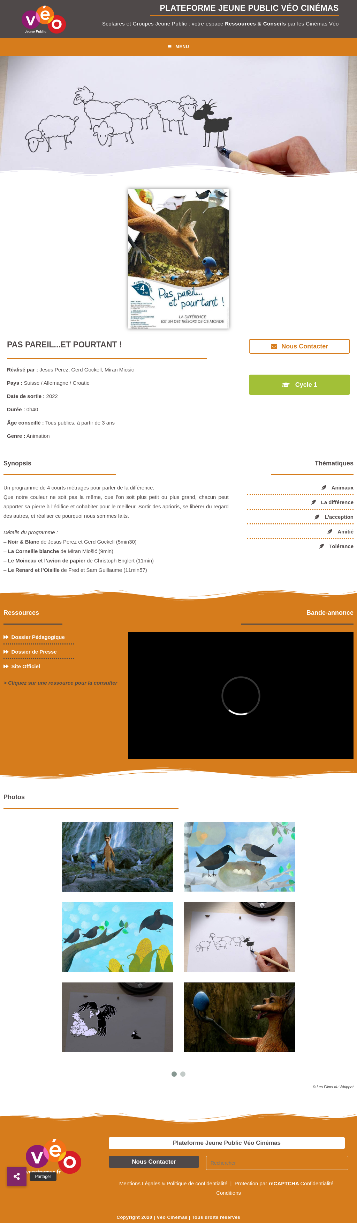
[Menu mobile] (178, 47)
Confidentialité (317, 1183)
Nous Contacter (154, 1161)
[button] (16, 1176)
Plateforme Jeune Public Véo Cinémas (227, 1143)
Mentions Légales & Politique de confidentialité (174, 1183)
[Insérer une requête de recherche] (277, 1163)
